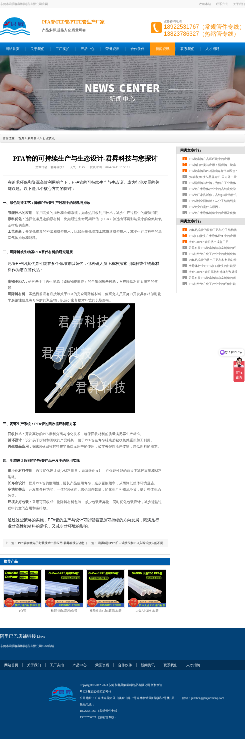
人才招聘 (213, 49)
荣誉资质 (113, 49)
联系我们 (187, 49)
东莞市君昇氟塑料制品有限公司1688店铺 (27, 646)
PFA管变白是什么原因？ (205, 207)
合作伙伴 (137, 49)
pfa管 (22, 610)
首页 (21, 138)
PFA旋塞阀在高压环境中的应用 (209, 159)
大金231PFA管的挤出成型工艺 (208, 242)
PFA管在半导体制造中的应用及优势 (212, 213)
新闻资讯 (163, 49)
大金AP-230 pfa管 (147, 610)
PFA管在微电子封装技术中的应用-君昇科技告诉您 (50, 543)
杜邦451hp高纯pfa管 (64, 610)
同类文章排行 (190, 150)
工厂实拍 (63, 49)
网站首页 (13, 49)
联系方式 (222, 4)
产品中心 (87, 49)
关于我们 (239, 4)
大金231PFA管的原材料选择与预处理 (213, 272)
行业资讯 (49, 138)
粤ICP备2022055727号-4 (95, 691)
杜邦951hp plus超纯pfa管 (106, 610)
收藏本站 (205, 4)
